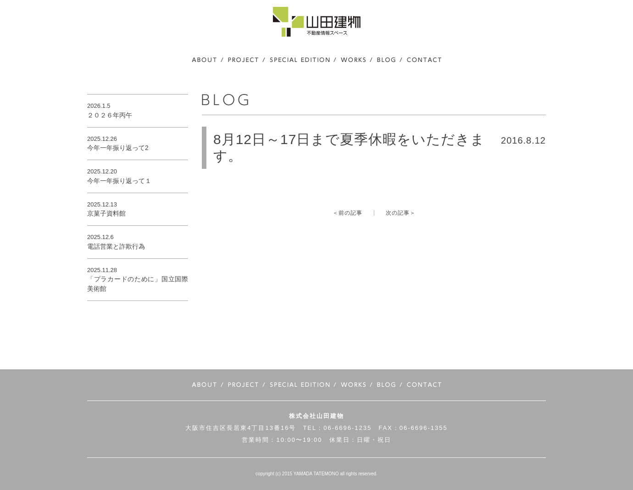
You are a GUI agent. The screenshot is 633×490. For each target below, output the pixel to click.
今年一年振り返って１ (119, 180)
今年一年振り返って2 (118, 147)
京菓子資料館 (106, 213)
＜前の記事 (347, 213)
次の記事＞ (401, 213)
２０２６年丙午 (109, 115)
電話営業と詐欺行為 (116, 246)
